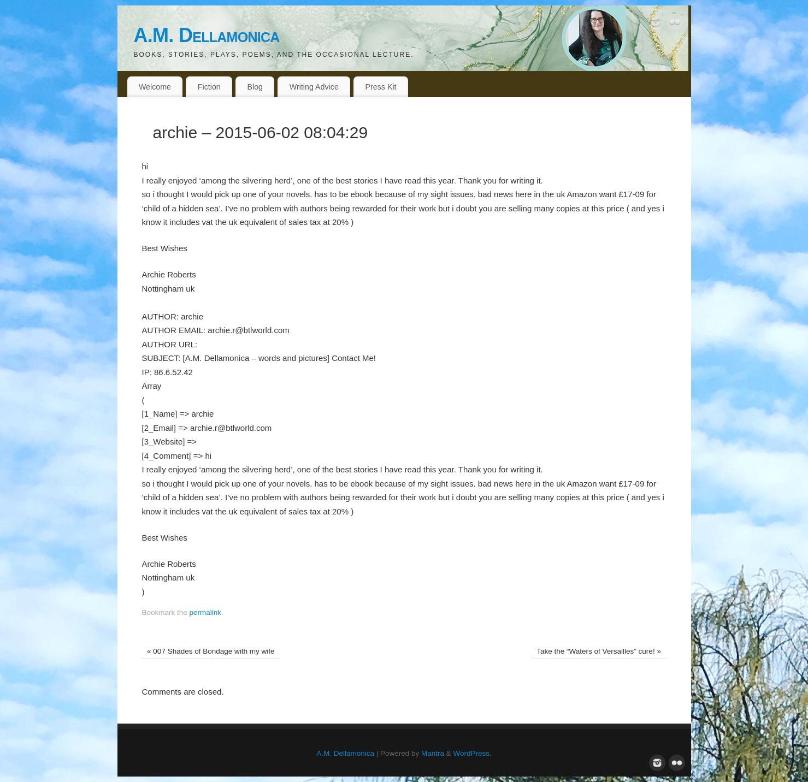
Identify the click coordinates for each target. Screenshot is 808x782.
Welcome (155, 86)
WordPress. (472, 753)
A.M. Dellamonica (207, 35)
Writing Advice (314, 86)
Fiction (209, 86)
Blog (255, 86)
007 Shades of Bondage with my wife (210, 651)
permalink (206, 612)
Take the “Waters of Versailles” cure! (598, 651)
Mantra (432, 753)
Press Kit (381, 86)
